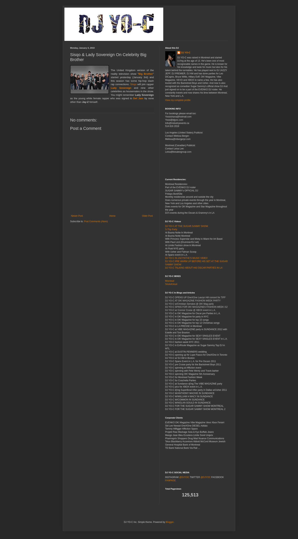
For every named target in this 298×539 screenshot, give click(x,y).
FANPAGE (170, 480)
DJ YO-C (185, 52)
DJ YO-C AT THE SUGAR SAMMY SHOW (186, 226)
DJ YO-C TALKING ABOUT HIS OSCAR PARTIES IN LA (193, 267)
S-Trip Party (171, 229)
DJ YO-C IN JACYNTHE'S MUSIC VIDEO (186, 258)
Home (112, 216)
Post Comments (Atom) (96, 221)
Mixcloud (169, 281)
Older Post (147, 216)
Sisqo (133, 84)
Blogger (170, 522)
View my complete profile (177, 100)
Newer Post (77, 216)
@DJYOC (184, 477)
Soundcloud (171, 284)
